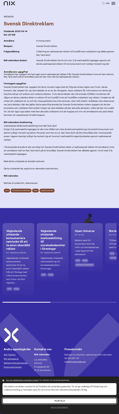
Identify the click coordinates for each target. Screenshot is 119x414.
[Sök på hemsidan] (106, 3)
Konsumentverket (13, 367)
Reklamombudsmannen (16, 363)
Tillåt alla (59, 401)
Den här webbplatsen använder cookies (22, 380)
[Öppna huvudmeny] (113, 3)
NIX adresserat (11, 359)
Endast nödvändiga (59, 407)
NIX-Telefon (10, 355)
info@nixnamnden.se (75, 362)
